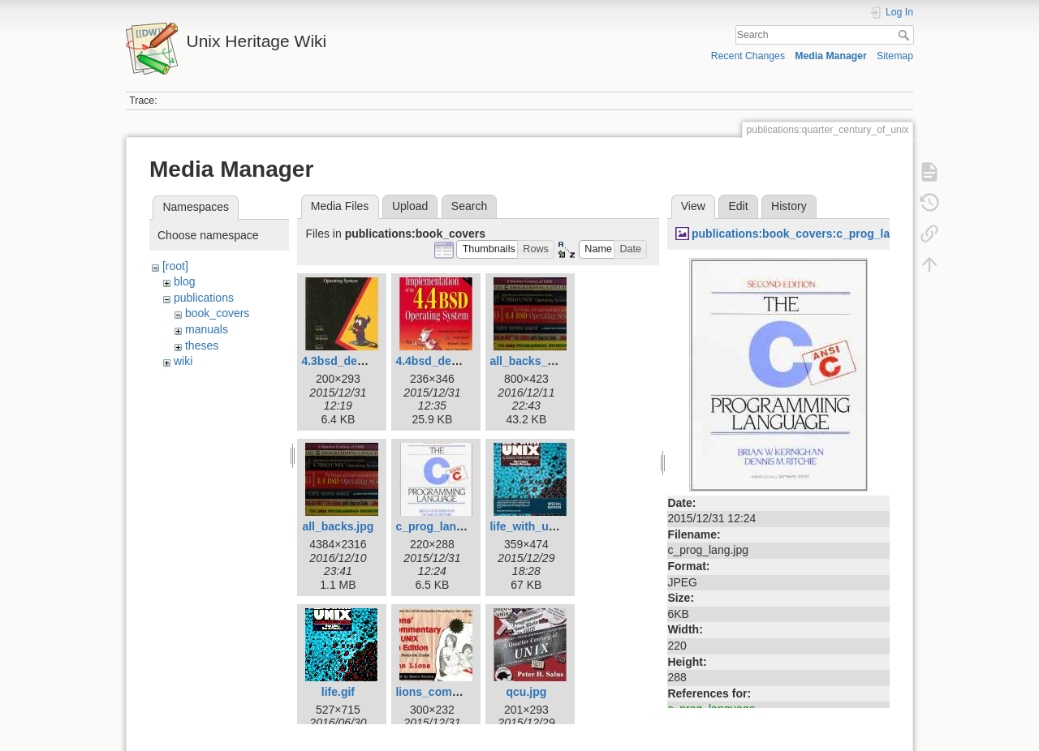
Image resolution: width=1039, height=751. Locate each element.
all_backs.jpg (337, 526)
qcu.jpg (527, 691)
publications (204, 297)
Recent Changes (748, 56)
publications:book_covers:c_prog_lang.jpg (808, 233)
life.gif (338, 691)
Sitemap (895, 56)
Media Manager (831, 56)
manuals (206, 329)
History (789, 206)
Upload (410, 206)
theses (201, 345)
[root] (175, 266)
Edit (738, 206)
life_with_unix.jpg (536, 526)
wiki (183, 360)
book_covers (217, 313)
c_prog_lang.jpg (439, 526)
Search (905, 35)
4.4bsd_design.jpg (444, 360)
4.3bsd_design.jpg (350, 360)
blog (184, 281)
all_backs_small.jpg (543, 360)
